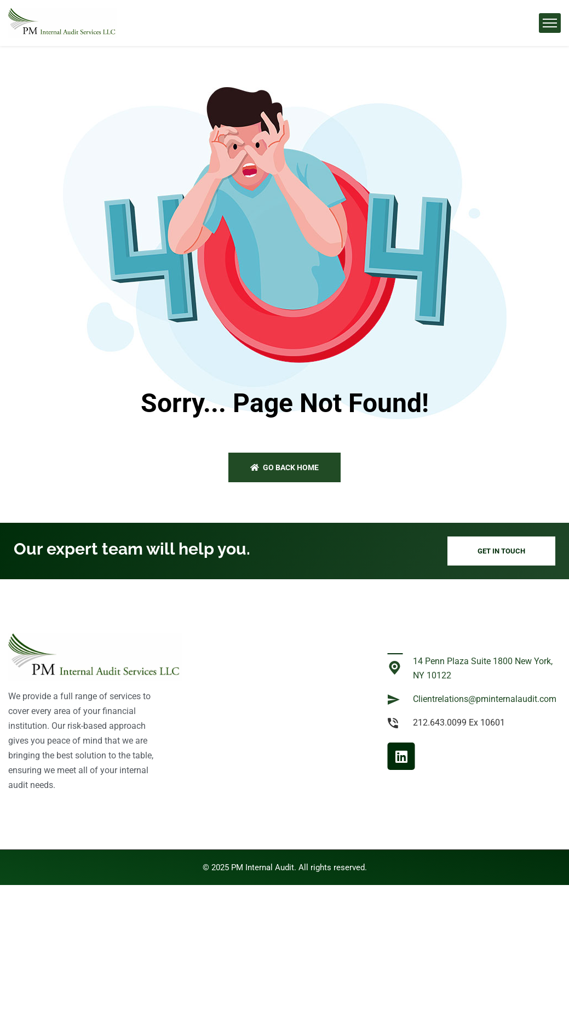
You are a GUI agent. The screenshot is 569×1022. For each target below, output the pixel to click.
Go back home (284, 467)
